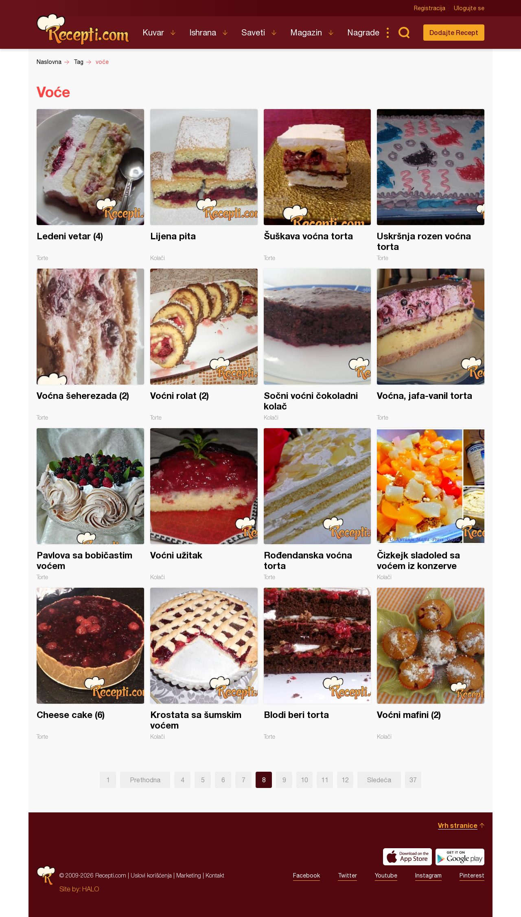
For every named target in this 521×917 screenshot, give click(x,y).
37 (413, 779)
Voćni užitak (204, 504)
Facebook (306, 875)
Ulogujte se (469, 8)
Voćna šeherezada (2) (90, 345)
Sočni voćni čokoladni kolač (317, 345)
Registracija (429, 8)
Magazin (306, 32)
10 (304, 779)
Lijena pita (204, 185)
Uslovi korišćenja (151, 875)
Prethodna (145, 779)
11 (324, 779)
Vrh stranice (457, 825)
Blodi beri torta (317, 664)
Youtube (386, 875)
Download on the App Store (407, 856)
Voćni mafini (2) (430, 664)
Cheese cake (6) (90, 664)
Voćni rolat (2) (204, 345)
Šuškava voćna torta (317, 185)
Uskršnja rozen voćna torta (430, 185)
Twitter (347, 875)
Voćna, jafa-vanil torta (430, 345)
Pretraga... (403, 32)
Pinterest (472, 875)
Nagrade (363, 32)
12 (345, 779)
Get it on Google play (460, 856)
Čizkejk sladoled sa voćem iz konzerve (430, 504)
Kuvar (153, 32)
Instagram (428, 875)
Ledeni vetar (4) (90, 185)
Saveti (253, 32)
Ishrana (202, 32)
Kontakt (215, 875)
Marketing (188, 875)
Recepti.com (83, 29)
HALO (90, 889)
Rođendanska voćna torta (317, 504)
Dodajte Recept (453, 32)
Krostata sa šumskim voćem (204, 664)
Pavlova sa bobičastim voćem (90, 504)
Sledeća (379, 779)
